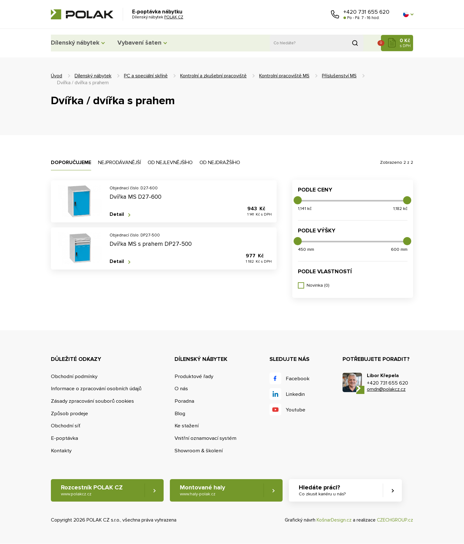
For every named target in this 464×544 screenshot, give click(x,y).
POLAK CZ (82, 14)
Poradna (185, 401)
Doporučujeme (71, 162)
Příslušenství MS (339, 76)
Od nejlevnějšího (170, 162)
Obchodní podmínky (74, 376)
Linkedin (296, 394)
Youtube (297, 409)
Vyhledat (355, 43)
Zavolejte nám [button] (335, 14)
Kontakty (61, 451)
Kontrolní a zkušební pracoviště (213, 76)
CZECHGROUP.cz (394, 520)
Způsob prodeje (69, 413)
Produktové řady (195, 376)
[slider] (298, 200)
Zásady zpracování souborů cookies (93, 401)
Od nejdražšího (220, 162)
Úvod (56, 76)
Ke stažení (187, 426)
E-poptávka (64, 438)
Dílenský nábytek (77, 43)
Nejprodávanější (119, 162)
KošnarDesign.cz (332, 520)
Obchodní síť (66, 426)
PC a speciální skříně (146, 76)
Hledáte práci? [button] (329, 490)
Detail (117, 214)
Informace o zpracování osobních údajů (97, 389)
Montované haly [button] (206, 490)
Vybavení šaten (150, 43)
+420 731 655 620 (366, 12)
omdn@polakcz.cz (386, 389)
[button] (408, 14)
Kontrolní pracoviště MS (284, 76)
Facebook (298, 378)
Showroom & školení (199, 451)
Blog (180, 413)
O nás (182, 389)
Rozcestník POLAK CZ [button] (92, 490)
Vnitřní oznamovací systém (206, 438)
